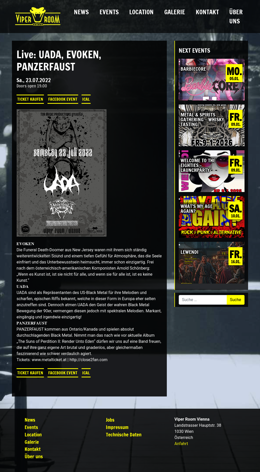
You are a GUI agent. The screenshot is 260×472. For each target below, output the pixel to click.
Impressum (117, 427)
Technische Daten (123, 434)
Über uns (236, 16)
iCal (86, 99)
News (81, 12)
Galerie (174, 12)
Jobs (110, 419)
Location (141, 12)
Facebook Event (62, 99)
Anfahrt (181, 443)
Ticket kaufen (30, 99)
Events (109, 12)
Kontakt (207, 12)
